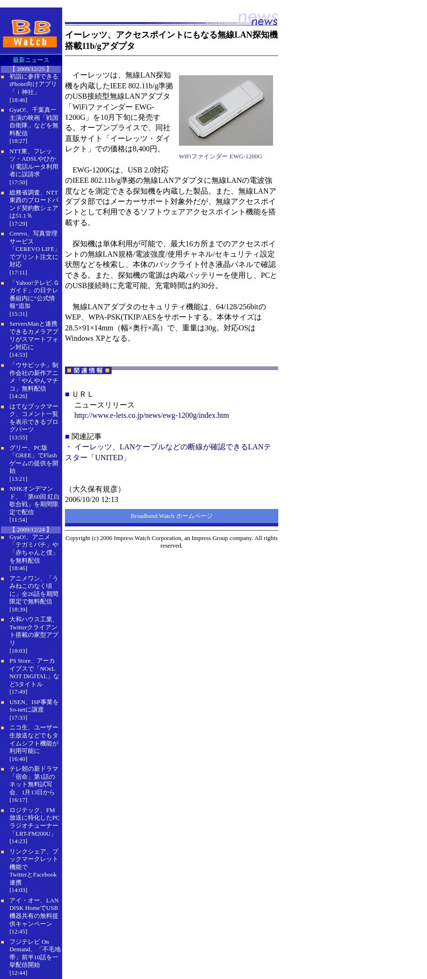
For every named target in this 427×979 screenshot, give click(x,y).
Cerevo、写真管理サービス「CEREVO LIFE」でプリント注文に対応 (34, 249)
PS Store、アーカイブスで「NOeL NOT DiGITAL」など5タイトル (34, 672)
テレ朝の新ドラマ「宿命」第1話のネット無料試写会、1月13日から (33, 780)
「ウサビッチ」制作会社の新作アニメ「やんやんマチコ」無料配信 (33, 376)
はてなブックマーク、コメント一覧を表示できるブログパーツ (33, 418)
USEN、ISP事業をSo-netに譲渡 (34, 705)
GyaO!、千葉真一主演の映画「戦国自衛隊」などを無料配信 (33, 121)
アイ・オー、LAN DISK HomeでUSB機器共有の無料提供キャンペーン (34, 912)
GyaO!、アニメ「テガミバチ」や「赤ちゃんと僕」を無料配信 (33, 548)
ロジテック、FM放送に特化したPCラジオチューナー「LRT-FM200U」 (34, 822)
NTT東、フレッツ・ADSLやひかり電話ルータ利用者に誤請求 (33, 163)
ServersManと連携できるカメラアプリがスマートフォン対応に (33, 335)
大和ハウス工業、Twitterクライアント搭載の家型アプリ (33, 631)
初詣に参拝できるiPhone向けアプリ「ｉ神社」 (33, 84)
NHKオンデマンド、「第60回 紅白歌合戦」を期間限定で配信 (34, 500)
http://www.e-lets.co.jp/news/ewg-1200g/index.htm (151, 415)
